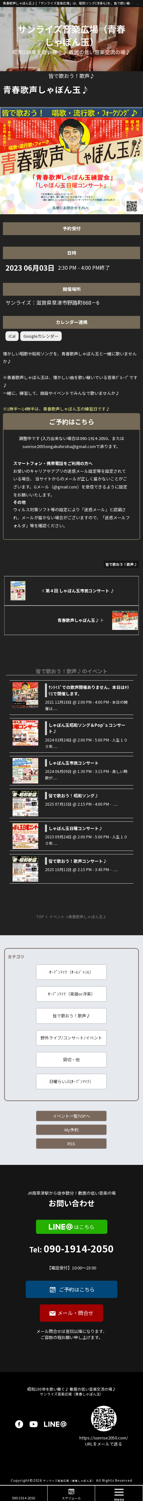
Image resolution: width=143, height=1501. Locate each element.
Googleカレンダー (40, 336)
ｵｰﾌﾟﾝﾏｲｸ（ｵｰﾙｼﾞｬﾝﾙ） (71, 972)
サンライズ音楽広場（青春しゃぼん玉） (71, 35)
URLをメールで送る (103, 1444)
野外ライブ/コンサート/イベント (71, 1038)
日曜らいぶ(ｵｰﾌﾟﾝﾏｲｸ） (71, 1081)
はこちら (84, 1227)
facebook (19, 1424)
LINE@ (55, 1424)
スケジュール (71, 1498)
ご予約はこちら (77, 1289)
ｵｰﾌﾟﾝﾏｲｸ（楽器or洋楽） (71, 994)
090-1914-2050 (71, 1257)
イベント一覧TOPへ (71, 1116)
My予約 (71, 1130)
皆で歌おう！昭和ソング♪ (74, 796)
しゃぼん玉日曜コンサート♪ (76, 828)
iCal (12, 336)
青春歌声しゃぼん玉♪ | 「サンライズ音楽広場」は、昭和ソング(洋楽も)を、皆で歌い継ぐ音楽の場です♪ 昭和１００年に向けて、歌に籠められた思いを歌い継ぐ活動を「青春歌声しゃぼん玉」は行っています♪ (69, 3)
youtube (34, 1424)
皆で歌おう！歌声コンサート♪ (78, 861)
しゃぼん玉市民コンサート (74, 763)
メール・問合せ (76, 1313)
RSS (71, 1144)
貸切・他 (71, 1059)
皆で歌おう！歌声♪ (71, 1016)
